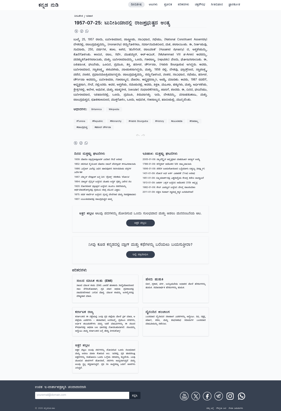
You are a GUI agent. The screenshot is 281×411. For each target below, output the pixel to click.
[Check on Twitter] (195, 396)
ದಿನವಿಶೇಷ (136, 5)
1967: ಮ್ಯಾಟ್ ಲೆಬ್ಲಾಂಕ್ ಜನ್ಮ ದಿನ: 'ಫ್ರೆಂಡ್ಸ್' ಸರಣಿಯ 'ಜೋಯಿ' (102, 177)
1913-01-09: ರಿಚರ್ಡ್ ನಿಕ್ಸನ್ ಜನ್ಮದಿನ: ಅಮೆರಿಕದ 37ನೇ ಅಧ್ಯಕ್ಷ (170, 183)
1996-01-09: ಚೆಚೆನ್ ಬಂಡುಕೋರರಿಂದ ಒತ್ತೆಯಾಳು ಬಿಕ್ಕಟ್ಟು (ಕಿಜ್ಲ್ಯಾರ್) (174, 169)
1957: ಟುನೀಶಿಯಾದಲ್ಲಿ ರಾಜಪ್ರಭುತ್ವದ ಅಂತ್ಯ (93, 199)
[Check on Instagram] (230, 396)
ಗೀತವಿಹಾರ (217, 5)
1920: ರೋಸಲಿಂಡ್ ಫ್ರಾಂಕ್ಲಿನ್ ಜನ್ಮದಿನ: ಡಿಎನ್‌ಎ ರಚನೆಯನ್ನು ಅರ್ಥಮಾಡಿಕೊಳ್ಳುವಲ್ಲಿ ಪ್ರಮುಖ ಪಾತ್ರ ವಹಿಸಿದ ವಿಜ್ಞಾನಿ (100, 188)
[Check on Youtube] (184, 396)
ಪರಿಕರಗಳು (183, 5)
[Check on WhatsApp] (241, 396)
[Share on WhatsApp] (87, 31)
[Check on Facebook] (207, 396)
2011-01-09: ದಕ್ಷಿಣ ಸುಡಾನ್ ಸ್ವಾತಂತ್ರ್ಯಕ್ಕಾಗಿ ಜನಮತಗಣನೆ (168, 192)
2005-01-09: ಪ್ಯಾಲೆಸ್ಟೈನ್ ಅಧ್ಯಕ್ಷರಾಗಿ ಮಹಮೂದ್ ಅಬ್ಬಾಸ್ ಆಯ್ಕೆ (171, 159)
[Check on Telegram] (218, 396)
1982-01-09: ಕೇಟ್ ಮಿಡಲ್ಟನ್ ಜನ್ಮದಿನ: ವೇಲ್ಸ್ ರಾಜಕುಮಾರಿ (169, 187)
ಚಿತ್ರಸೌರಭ (200, 5)
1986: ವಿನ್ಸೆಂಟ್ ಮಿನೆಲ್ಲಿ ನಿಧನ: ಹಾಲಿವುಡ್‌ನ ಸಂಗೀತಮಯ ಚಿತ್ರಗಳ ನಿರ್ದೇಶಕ (102, 171)
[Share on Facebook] (82, 31)
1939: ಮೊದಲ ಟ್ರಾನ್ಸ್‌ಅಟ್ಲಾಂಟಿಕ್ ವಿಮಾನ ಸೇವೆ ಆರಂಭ (98, 159)
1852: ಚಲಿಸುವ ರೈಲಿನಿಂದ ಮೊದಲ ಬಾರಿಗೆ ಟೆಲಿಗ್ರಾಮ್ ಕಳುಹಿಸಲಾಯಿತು (105, 164)
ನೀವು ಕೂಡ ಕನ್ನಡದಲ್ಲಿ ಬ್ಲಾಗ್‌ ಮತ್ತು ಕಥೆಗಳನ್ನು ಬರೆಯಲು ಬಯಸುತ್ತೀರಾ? (140, 250)
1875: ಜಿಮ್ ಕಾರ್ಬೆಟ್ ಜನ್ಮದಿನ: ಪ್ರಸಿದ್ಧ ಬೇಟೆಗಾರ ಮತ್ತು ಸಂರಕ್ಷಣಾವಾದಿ (105, 194)
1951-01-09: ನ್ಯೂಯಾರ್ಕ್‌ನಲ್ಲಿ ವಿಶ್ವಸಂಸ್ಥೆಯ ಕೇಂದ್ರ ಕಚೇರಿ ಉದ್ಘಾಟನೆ (173, 178)
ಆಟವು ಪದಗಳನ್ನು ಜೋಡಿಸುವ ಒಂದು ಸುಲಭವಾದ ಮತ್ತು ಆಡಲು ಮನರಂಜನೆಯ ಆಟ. (140, 219)
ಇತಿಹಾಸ (89, 16)
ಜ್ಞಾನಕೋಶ (234, 5)
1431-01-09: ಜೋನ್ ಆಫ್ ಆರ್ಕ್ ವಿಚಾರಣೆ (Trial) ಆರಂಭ (169, 173)
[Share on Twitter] (76, 31)
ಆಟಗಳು (153, 5)
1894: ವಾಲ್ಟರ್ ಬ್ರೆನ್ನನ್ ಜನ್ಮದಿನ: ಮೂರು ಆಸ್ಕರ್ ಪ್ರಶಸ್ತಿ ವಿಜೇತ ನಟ (103, 182)
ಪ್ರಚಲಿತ (168, 5)
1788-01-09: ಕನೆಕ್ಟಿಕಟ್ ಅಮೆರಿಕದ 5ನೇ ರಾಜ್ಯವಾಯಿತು (167, 164)
